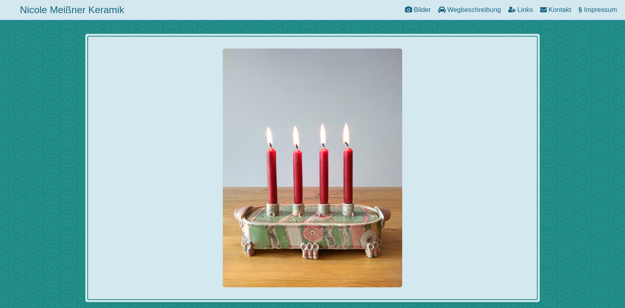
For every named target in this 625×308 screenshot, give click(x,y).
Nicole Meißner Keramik (72, 9)
